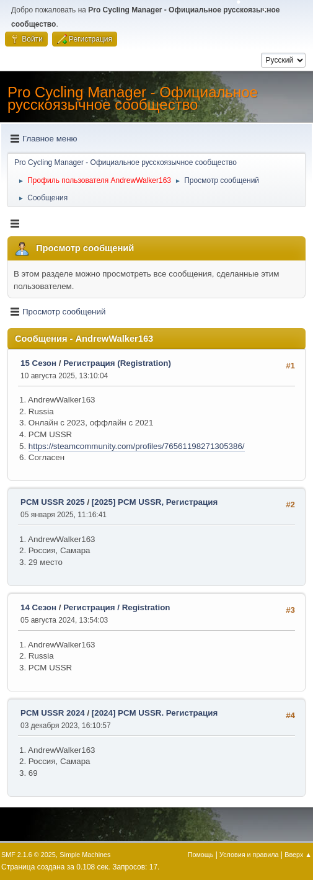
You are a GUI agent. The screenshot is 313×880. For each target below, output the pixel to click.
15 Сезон (38, 363)
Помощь (201, 854)
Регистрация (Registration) (117, 363)
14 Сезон (38, 607)
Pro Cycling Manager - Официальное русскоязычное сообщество (132, 98)
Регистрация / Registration (116, 607)
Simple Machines (85, 854)
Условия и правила (248, 854)
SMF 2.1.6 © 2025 (28, 854)
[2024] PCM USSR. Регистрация (155, 713)
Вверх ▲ (298, 854)
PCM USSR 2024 (52, 713)
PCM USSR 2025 (52, 502)
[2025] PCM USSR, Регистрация (155, 502)
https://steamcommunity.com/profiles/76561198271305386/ (137, 446)
